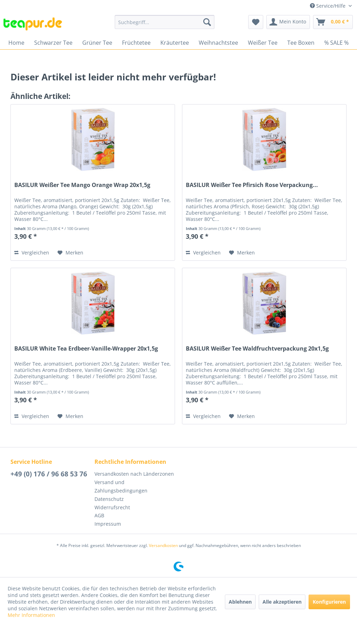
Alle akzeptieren (282, 601)
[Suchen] (207, 22)
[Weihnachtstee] (218, 42)
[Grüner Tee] (97, 42)
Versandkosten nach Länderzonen (134, 473)
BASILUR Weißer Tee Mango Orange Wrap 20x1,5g (82, 185)
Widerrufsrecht (112, 507)
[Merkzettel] (255, 22)
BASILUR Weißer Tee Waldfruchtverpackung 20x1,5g (257, 348)
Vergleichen (31, 252)
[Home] (16, 42)
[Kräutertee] (174, 42)
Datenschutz (109, 499)
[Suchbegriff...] (165, 22)
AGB (99, 515)
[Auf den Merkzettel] (70, 253)
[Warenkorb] (333, 22)
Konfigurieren (329, 601)
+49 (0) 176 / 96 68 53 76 (48, 474)
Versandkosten (163, 545)
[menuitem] (165, 22)
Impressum (107, 523)
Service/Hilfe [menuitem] (328, 5)
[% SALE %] (336, 42)
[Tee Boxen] (300, 42)
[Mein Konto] (288, 22)
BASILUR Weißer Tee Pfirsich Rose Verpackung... (252, 185)
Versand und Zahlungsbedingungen (120, 486)
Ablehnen (240, 601)
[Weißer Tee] (262, 42)
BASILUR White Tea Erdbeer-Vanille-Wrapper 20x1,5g (86, 348)
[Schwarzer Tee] (53, 42)
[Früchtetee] (136, 42)
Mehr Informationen (31, 615)
